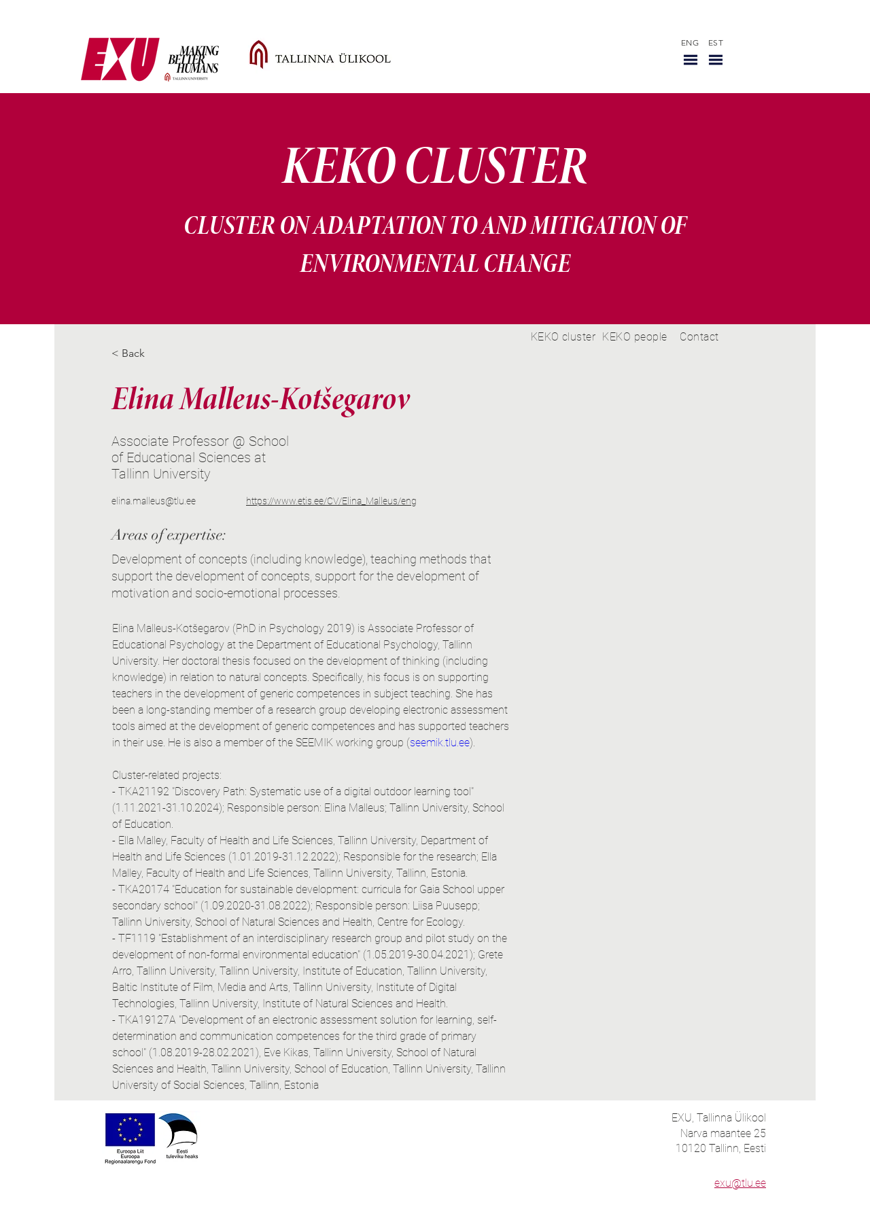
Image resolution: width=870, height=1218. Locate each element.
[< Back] (138, 354)
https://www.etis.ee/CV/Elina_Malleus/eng (331, 500)
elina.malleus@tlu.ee (153, 500)
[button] (690, 60)
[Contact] (699, 336)
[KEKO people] (634, 336)
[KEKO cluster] (563, 336)
